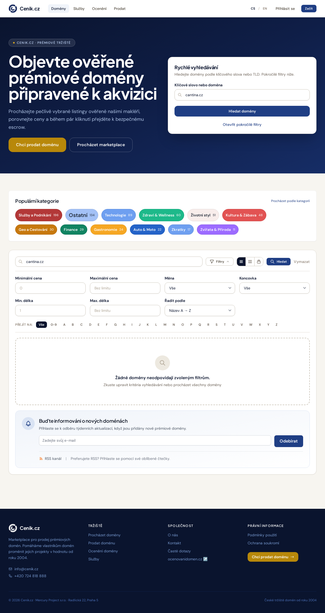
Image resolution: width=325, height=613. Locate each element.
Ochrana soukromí (263, 543)
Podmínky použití (262, 535)
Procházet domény (104, 535)
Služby (79, 8)
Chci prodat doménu (37, 145)
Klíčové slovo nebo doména (199, 85)
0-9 (54, 325)
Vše (41, 325)
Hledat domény (242, 111)
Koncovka (247, 278)
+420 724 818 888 (27, 575)
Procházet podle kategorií (290, 201)
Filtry (219, 261)
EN (265, 8)
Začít (309, 8)
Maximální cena (104, 278)
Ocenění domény (103, 551)
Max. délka (99, 300)
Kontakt (174, 543)
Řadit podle (175, 300)
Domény (58, 8)
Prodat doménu (101, 543)
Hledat (278, 261)
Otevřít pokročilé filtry (242, 124)
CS (253, 8)
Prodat (120, 8)
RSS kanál (50, 458)
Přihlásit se (285, 8)
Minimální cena (28, 278)
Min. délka (24, 300)
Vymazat (302, 261)
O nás (173, 535)
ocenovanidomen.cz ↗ (188, 559)
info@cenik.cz (23, 569)
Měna (169, 278)
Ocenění (99, 8)
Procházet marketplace (101, 145)
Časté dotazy (179, 551)
